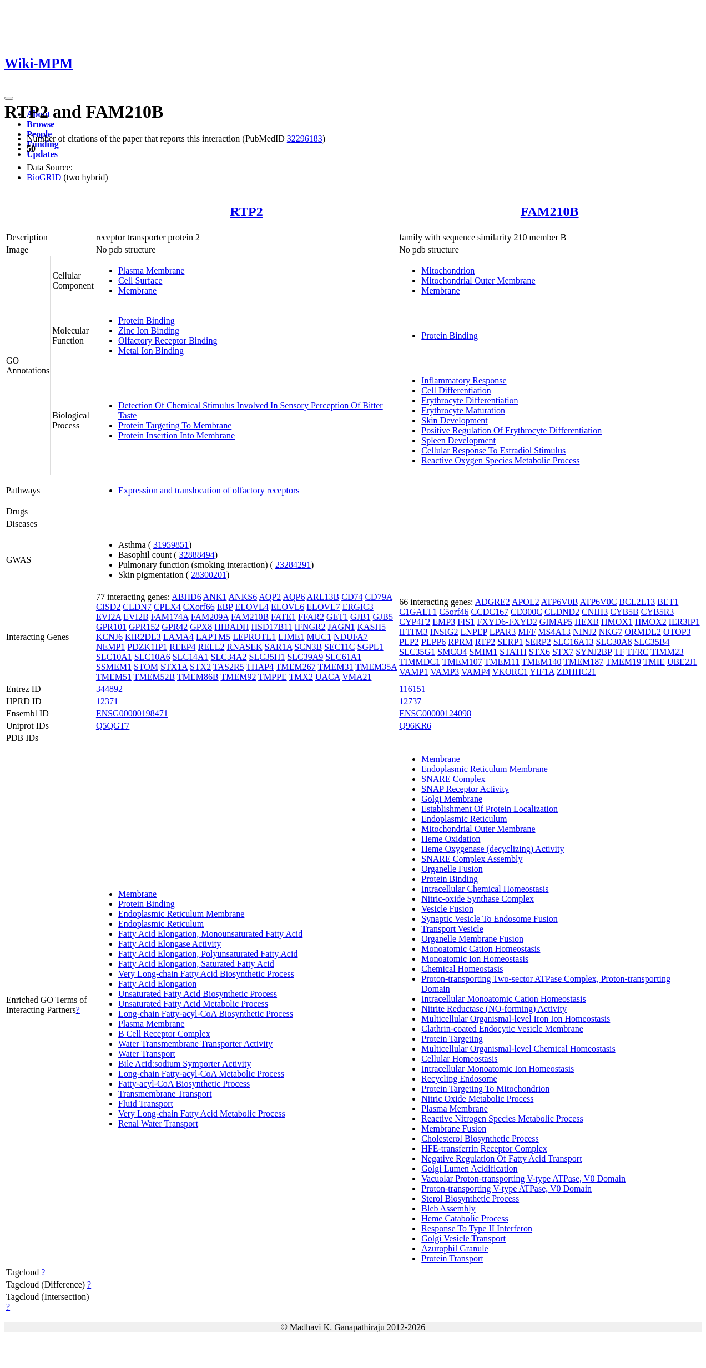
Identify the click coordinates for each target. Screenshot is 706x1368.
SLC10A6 (152, 657)
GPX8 (201, 627)
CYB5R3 (657, 612)
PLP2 (409, 642)
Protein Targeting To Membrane (174, 425)
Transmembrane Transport (165, 1093)
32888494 (197, 554)
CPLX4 (167, 607)
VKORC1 (510, 672)
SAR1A (279, 647)
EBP (225, 607)
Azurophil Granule (454, 1248)
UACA (327, 677)
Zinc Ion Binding (148, 330)
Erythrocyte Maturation (463, 410)
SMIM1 (484, 652)
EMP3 (443, 622)
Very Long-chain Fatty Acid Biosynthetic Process (206, 973)
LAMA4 (178, 637)
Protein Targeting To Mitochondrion (485, 1088)
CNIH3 (595, 612)
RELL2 (211, 647)
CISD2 (108, 607)
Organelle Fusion (451, 869)
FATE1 (283, 617)
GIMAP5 (556, 622)
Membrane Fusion (453, 1128)
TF (619, 652)
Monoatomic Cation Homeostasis (480, 948)
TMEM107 (462, 662)
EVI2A (108, 617)
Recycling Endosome (459, 1078)
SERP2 (538, 642)
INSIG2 (444, 632)
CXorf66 (199, 607)
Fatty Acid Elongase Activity (169, 943)
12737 (410, 701)
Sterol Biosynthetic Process (470, 1198)
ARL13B (323, 597)
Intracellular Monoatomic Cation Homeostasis (503, 998)
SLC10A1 (114, 657)
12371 (107, 701)
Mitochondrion (448, 270)
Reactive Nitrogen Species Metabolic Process (502, 1118)
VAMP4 (475, 672)
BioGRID (44, 177)
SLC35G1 (417, 652)
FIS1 (466, 622)
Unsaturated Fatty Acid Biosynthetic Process (197, 993)
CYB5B (624, 612)
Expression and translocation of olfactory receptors (209, 490)
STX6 (539, 652)
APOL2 (525, 602)
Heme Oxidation (450, 839)
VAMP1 (413, 672)
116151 (412, 689)
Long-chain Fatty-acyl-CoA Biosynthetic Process (205, 1013)
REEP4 (182, 647)
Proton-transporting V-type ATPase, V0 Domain (506, 1188)
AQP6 (294, 597)
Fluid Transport (145, 1103)
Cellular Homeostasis (459, 1058)
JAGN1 (341, 627)
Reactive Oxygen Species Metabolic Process (500, 460)
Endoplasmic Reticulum (161, 923)
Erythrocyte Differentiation (469, 400)
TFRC (638, 652)
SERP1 (510, 642)
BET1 (667, 602)
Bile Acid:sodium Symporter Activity (184, 1063)
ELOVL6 (287, 607)
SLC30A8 (614, 642)
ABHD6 (186, 597)
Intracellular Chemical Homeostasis (484, 889)
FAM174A (170, 617)
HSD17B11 (272, 627)
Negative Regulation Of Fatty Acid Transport (501, 1158)
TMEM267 (296, 667)
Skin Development (454, 420)
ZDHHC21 (576, 672)
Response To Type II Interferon (476, 1228)
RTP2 (246, 211)
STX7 (562, 652)
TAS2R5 (228, 667)
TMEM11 (501, 662)
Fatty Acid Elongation (157, 983)
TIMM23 (667, 652)
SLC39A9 (305, 657)
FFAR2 (311, 617)
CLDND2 (561, 612)
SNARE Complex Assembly (471, 859)
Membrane (137, 290)
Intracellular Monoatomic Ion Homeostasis (497, 1068)
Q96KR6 (415, 725)
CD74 (351, 597)
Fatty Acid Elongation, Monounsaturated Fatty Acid (210, 933)
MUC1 (318, 637)
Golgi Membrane (451, 799)
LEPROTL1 (254, 637)
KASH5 (371, 627)
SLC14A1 (191, 657)
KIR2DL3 (143, 637)
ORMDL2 (642, 632)
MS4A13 (554, 632)
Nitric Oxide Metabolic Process (477, 1098)
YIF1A (542, 672)
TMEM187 (583, 662)
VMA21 (356, 677)
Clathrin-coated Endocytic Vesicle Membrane (502, 1028)
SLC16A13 (573, 642)
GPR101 (111, 627)
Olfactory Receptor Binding (168, 340)
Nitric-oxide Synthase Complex (477, 898)
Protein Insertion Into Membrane (176, 435)
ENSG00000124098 (435, 713)
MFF (527, 632)
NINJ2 (585, 632)
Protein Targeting (452, 1038)
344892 (109, 689)
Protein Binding (146, 320)
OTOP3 (677, 632)
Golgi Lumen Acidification (469, 1168)
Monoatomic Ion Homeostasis (474, 958)
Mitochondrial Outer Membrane (478, 280)
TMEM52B (154, 677)
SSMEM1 (114, 667)
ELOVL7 (323, 607)
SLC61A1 (343, 657)
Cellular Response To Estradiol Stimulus (493, 450)
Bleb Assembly (448, 1208)
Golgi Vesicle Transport (463, 1238)
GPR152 (144, 627)
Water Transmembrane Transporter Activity (195, 1043)
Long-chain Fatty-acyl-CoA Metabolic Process (201, 1073)
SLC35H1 (267, 657)
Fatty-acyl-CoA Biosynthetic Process (184, 1083)
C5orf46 (453, 612)
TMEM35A (376, 667)
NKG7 (611, 632)
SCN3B (308, 647)
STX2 (200, 667)
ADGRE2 (492, 602)
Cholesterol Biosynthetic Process (480, 1138)
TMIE (654, 662)
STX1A (174, 667)
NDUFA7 (351, 637)
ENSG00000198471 (132, 713)
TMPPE (272, 677)
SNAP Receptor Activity (465, 789)
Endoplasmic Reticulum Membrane (181, 913)
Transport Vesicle (452, 928)
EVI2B (135, 617)
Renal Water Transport (158, 1123)
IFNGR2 (310, 627)
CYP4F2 (414, 622)
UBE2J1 (682, 662)
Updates (42, 154)
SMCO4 (452, 652)
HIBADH (231, 627)
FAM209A (210, 617)
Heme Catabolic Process (464, 1218)
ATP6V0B (559, 602)
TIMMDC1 (419, 662)
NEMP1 (110, 647)
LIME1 (291, 637)
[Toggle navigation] (8, 98)
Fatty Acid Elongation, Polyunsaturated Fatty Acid (208, 953)
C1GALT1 (418, 612)
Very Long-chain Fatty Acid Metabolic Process (201, 1113)
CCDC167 (489, 612)
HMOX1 (617, 622)
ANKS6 (243, 597)
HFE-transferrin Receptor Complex (484, 1148)
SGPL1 (370, 647)
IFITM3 (413, 632)
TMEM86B (198, 677)
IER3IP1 (684, 622)
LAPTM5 (213, 637)
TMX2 (301, 677)
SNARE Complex (453, 779)
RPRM (460, 642)
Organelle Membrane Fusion (472, 938)
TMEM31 (336, 667)
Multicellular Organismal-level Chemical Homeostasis (518, 1048)
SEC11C (339, 647)
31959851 (171, 544)
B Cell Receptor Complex (164, 1033)
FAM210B (550, 211)
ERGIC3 (358, 607)
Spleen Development (458, 440)
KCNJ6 (109, 637)
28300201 (208, 574)
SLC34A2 (229, 657)
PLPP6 (433, 642)
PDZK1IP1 (147, 647)
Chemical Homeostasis (462, 968)
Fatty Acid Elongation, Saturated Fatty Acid (196, 963)
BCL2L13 (637, 602)
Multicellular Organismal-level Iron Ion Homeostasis (515, 1018)
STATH (513, 652)
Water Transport (146, 1053)
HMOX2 (651, 622)
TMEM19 (623, 662)
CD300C (526, 612)
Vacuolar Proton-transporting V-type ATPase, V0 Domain (523, 1178)
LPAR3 (503, 632)
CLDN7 (137, 607)
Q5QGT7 (112, 725)
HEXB (586, 622)
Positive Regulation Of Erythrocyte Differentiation (511, 430)
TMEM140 (542, 662)
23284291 (293, 564)
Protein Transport (452, 1258)
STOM (146, 667)
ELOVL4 (251, 607)
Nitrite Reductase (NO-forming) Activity (494, 1008)
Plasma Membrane (151, 270)
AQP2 (270, 597)
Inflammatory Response (463, 380)
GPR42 (175, 627)
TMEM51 (114, 677)
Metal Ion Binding (151, 350)
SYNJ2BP (594, 652)
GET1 (337, 617)
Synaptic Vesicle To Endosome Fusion (489, 918)
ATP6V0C (598, 602)
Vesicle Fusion (447, 908)
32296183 (304, 138)
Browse (40, 124)
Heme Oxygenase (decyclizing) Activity (492, 849)
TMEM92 (238, 677)
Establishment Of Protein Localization (489, 809)
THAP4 (260, 667)
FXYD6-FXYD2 (507, 622)
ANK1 (215, 597)
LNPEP (474, 632)
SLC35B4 (651, 642)
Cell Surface (140, 280)
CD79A (378, 597)
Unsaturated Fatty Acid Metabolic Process (193, 1003)
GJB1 (360, 617)
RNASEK (244, 647)
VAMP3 (444, 672)
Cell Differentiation (456, 390)
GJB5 (383, 617)
